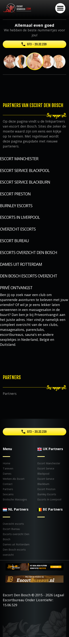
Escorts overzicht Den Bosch (28, 252)
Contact (8, 484)
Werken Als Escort (13, 479)
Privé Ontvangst (16, 287)
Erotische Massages (15, 499)
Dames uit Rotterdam (21, 264)
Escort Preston (15, 193)
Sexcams (8, 494)
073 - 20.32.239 (37, 44)
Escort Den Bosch (17, 595)
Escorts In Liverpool (20, 217)
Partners (8, 489)
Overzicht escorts (18, 229)
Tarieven (8, 468)
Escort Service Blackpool (24, 170)
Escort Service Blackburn (25, 182)
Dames (7, 473)
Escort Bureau (14, 240)
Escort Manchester (19, 158)
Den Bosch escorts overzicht (28, 276)
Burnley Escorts (16, 205)
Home (6, 463)
